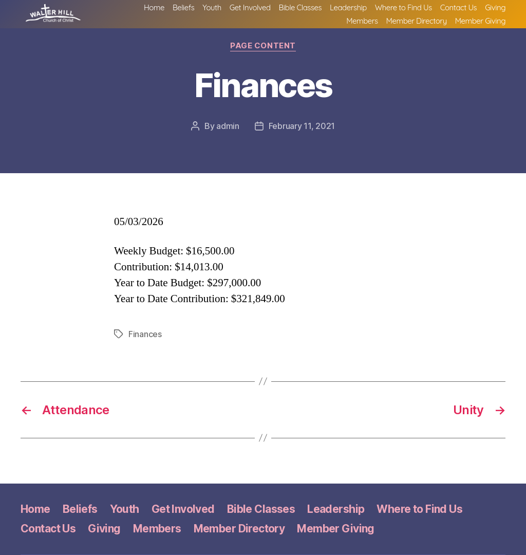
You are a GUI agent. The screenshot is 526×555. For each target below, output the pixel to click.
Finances (145, 334)
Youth (211, 10)
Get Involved (250, 10)
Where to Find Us (403, 10)
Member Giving (480, 23)
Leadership (348, 10)
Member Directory (416, 23)
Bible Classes (300, 10)
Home (154, 10)
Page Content (263, 45)
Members (362, 23)
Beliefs (183, 10)
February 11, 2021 (302, 126)
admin (227, 126)
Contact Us (458, 10)
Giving (495, 10)
